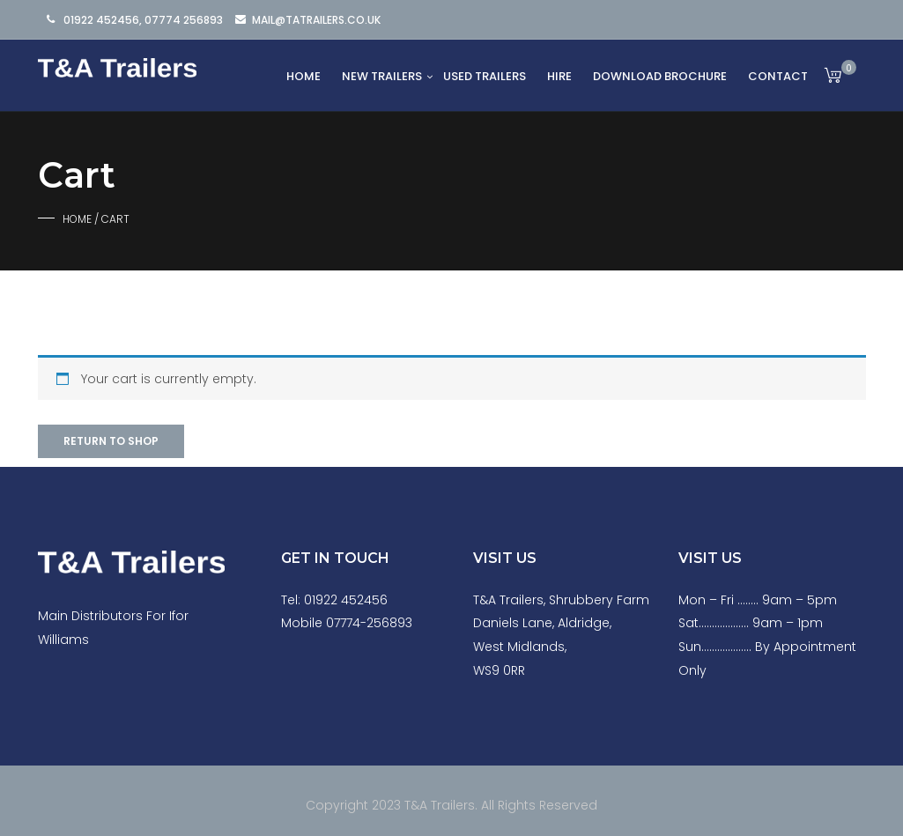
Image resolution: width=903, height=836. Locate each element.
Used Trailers (484, 76)
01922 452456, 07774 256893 (143, 19)
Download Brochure (660, 76)
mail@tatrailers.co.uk (316, 19)
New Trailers (382, 76)
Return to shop (111, 440)
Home (303, 76)
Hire (559, 76)
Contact (778, 76)
